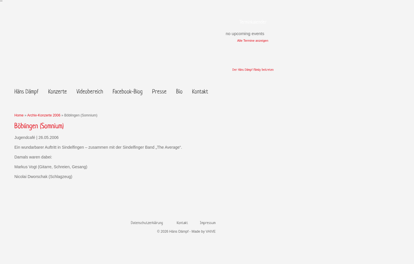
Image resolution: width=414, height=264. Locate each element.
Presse (159, 92)
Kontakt (200, 92)
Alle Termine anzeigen (252, 40)
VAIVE (211, 231)
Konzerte (57, 92)
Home (19, 115)
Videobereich (89, 92)
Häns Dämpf (26, 92)
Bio (179, 92)
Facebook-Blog (128, 92)
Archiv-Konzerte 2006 (43, 115)
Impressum (208, 223)
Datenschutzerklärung (147, 223)
